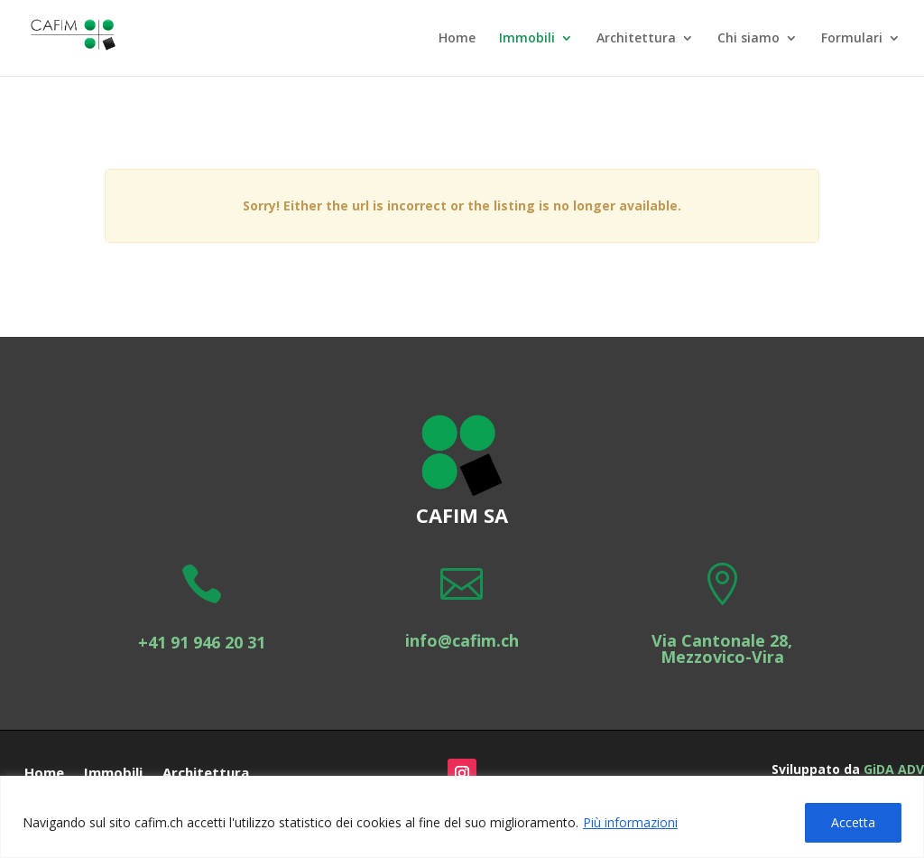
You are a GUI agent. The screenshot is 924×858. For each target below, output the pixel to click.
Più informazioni (630, 822)
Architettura (636, 39)
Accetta (853, 822)
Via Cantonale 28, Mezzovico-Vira (721, 648)
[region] (462, 817)
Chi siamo (748, 39)
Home (457, 39)
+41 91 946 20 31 (201, 642)
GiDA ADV (894, 769)
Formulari (851, 39)
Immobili (527, 39)
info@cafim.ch (462, 640)
